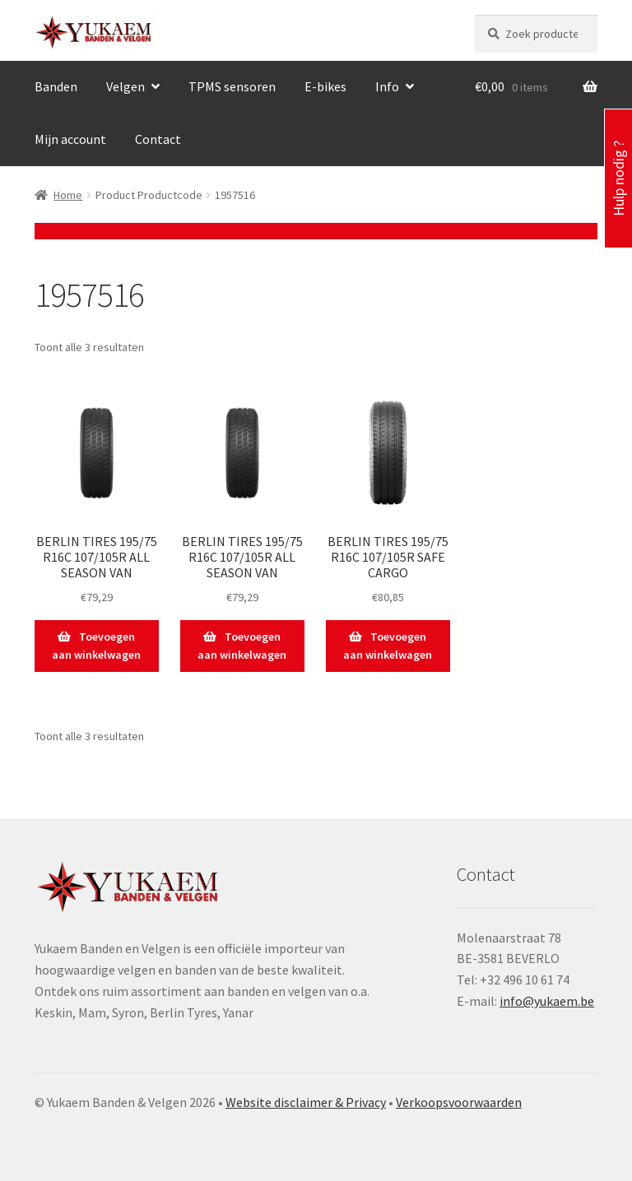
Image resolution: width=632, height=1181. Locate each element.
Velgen (125, 86)
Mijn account (70, 139)
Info (387, 86)
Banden (56, 86)
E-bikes (325, 86)
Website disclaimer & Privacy (305, 1102)
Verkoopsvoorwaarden (459, 1102)
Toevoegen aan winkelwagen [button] (96, 646)
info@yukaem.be (547, 1001)
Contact (158, 139)
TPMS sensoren (232, 86)
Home (67, 195)
